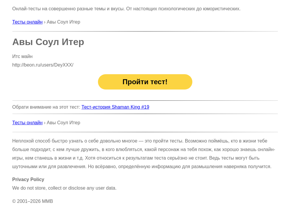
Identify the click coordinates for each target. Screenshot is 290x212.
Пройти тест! (144, 82)
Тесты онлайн (27, 21)
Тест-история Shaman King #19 (115, 107)
